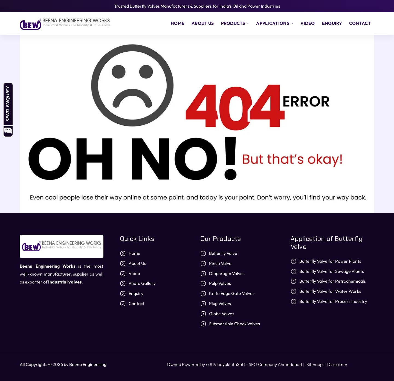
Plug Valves (220, 303)
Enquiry (332, 23)
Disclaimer (337, 364)
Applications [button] (273, 23)
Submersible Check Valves (234, 323)
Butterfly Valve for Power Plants (330, 261)
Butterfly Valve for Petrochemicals (332, 281)
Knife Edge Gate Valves (231, 293)
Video (307, 23)
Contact (360, 23)
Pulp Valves (220, 283)
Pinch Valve (220, 263)
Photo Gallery (142, 283)
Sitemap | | (316, 364)
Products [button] (233, 23)
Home (177, 23)
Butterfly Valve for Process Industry (333, 301)
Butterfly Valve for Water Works (330, 291)
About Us (203, 23)
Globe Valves (221, 313)
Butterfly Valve (223, 253)
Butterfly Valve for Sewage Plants (331, 271)
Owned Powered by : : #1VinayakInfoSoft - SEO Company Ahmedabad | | (236, 364)
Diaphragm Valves (227, 273)
